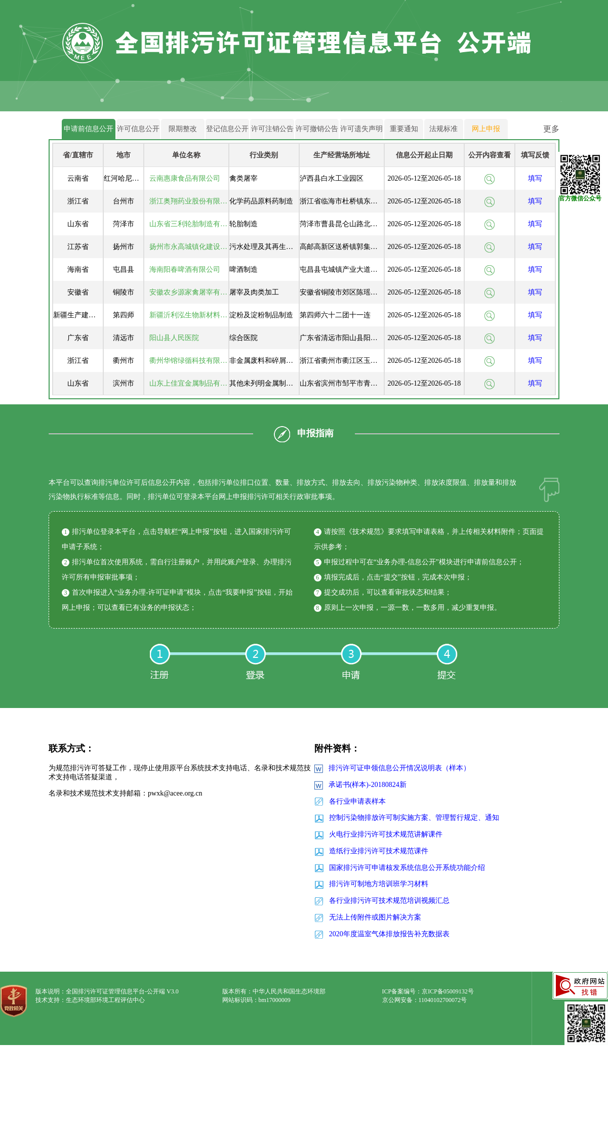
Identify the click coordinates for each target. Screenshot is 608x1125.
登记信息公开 (227, 129)
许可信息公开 (138, 129)
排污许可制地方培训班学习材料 (378, 884)
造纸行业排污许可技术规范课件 (378, 851)
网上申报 (486, 129)
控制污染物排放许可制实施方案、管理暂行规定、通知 (414, 817)
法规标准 (443, 129)
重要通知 (404, 129)
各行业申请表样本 (357, 801)
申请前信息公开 (88, 129)
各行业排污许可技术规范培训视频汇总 (389, 900)
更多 (551, 128)
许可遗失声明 (361, 129)
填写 (535, 178)
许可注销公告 (272, 129)
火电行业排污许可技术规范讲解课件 (385, 834)
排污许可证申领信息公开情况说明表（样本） (399, 768)
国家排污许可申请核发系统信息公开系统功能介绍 (407, 867)
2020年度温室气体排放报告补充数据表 (389, 934)
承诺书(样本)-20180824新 (368, 784)
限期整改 (183, 129)
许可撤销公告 (317, 129)
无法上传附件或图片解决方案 (375, 917)
